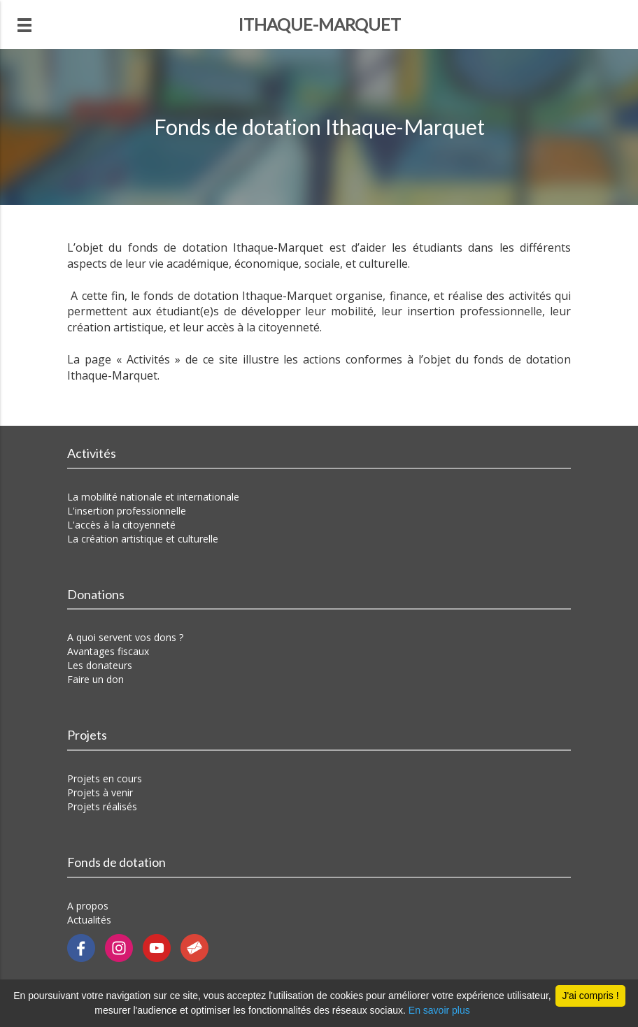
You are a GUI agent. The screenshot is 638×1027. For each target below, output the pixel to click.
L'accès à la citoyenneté (121, 524)
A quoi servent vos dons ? (125, 637)
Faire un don (95, 679)
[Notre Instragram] (124, 947)
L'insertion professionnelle (126, 510)
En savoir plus (439, 1010)
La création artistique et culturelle (142, 538)
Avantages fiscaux (108, 651)
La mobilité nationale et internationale (153, 496)
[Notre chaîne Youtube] (161, 947)
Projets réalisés (102, 806)
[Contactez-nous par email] (197, 947)
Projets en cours (104, 778)
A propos (87, 905)
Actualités (89, 919)
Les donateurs (99, 665)
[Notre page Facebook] (86, 947)
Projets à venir (100, 792)
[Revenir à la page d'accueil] (319, 24)
